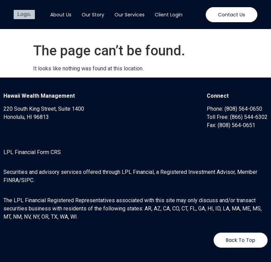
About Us (60, 14)
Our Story (93, 14)
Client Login (168, 14)
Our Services (129, 14)
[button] (231, 14)
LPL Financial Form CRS (32, 152)
